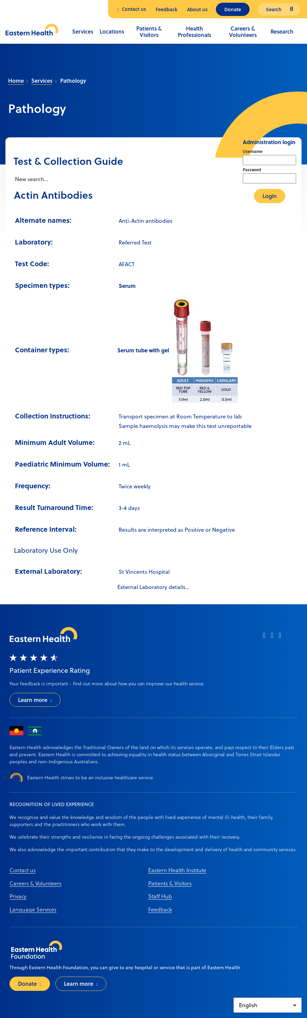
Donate (232, 9)
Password (252, 170)
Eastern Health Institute (177, 870)
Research (282, 31)
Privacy (18, 896)
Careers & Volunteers (243, 31)
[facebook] (264, 637)
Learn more (32, 700)
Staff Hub (160, 896)
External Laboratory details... (153, 587)
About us (197, 9)
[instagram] (272, 637)
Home (16, 80)
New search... (31, 179)
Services (82, 31)
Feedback (166, 9)
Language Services (33, 909)
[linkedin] (280, 637)
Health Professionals (194, 31)
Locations (112, 31)
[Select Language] (267, 1005)
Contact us (134, 9)
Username (252, 151)
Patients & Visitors (149, 31)
